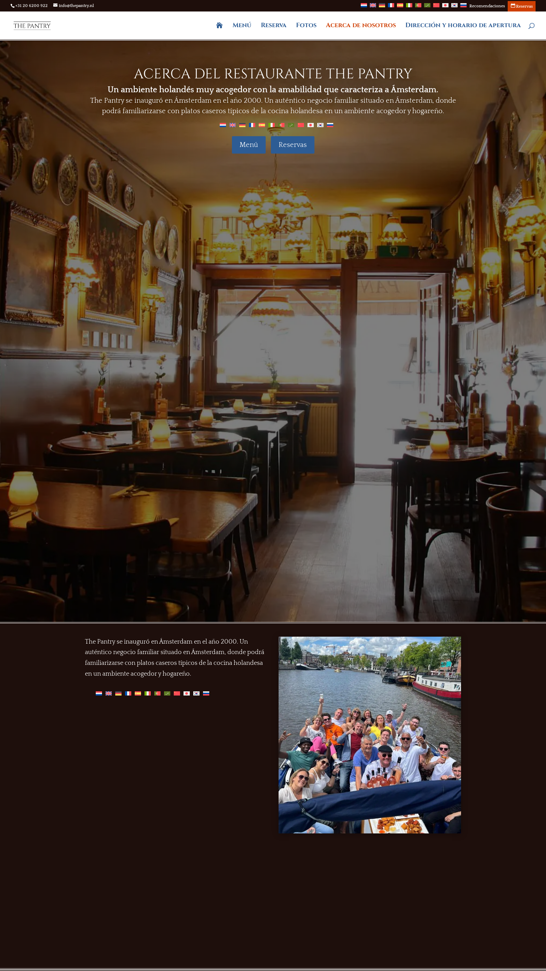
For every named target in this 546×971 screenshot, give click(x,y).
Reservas (293, 145)
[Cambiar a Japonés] (445, 7)
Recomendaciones (487, 6)
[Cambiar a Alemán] (382, 7)
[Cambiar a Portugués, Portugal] (418, 7)
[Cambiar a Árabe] (427, 7)
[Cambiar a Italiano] (409, 7)
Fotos (306, 26)
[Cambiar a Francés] (391, 7)
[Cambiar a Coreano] (454, 7)
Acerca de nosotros (361, 26)
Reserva (274, 26)
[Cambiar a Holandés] (364, 7)
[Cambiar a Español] (262, 124)
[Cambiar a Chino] (436, 7)
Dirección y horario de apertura (463, 26)
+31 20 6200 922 (31, 5)
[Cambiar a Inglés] (373, 7)
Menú (242, 26)
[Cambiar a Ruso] (463, 7)
